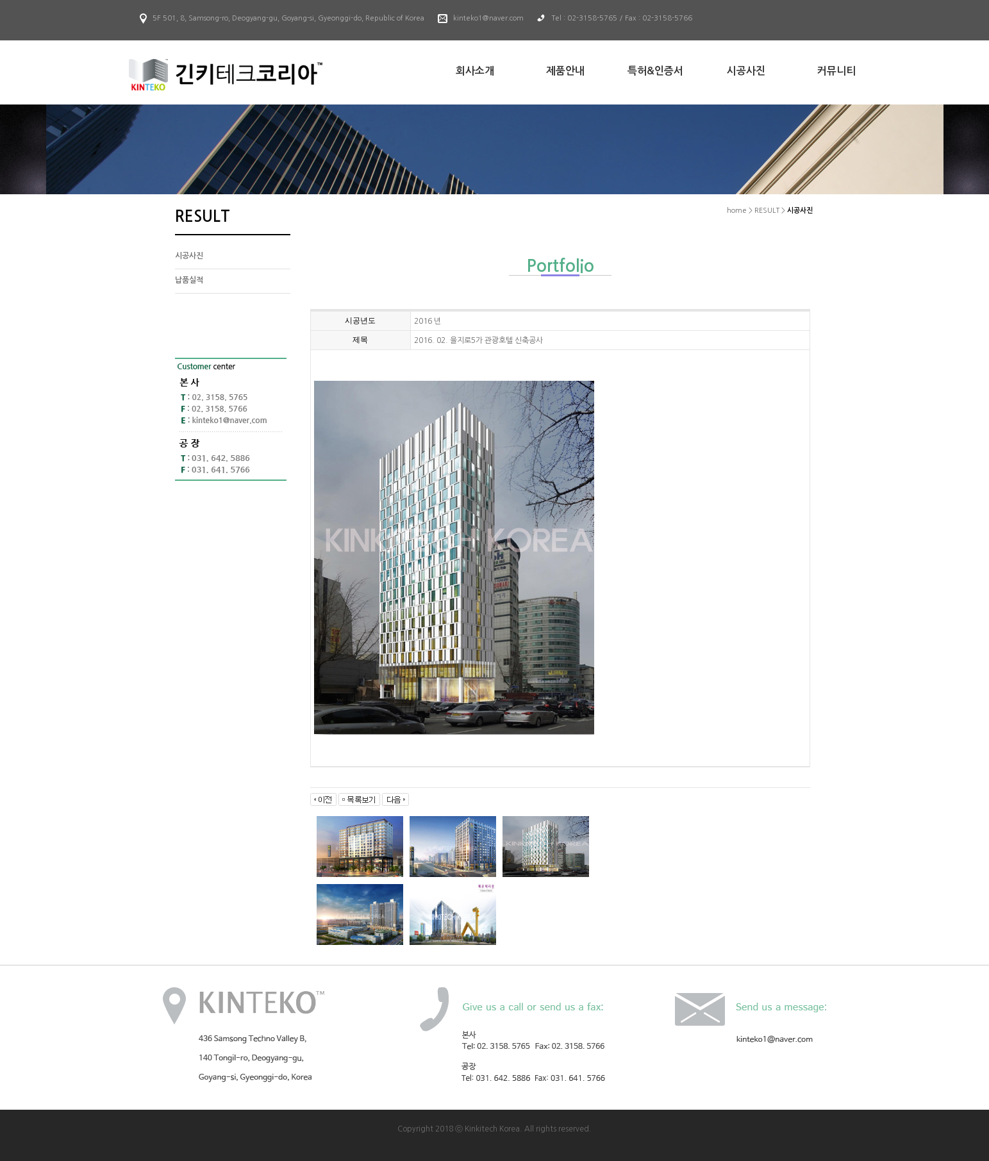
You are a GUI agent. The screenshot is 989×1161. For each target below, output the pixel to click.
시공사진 (189, 256)
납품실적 (189, 280)
